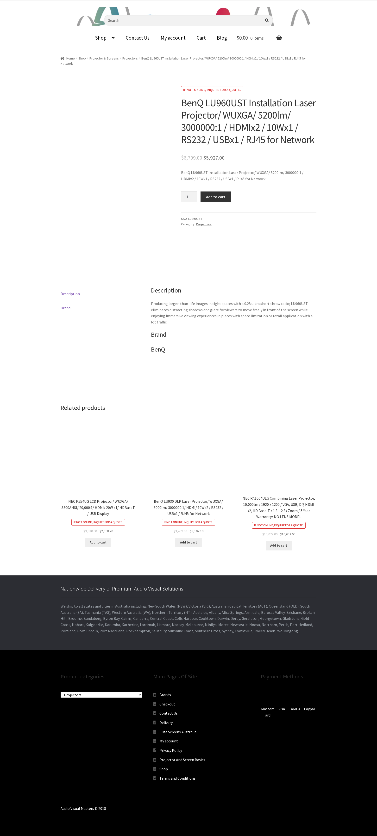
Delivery (166, 722)
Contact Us (138, 38)
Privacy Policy (170, 750)
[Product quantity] (189, 197)
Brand (65, 307)
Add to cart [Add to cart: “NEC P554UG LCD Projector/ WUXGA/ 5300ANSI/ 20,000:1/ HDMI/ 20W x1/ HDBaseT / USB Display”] (98, 542)
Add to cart (215, 196)
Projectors (130, 58)
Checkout (167, 704)
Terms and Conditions (177, 778)
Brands (165, 694)
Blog (222, 38)
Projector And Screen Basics (182, 759)
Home (70, 58)
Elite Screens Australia (177, 731)
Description (70, 293)
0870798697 (13, 3)
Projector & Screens (104, 58)
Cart (201, 38)
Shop (101, 38)
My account (173, 38)
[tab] (98, 294)
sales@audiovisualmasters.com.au (59, 3)
